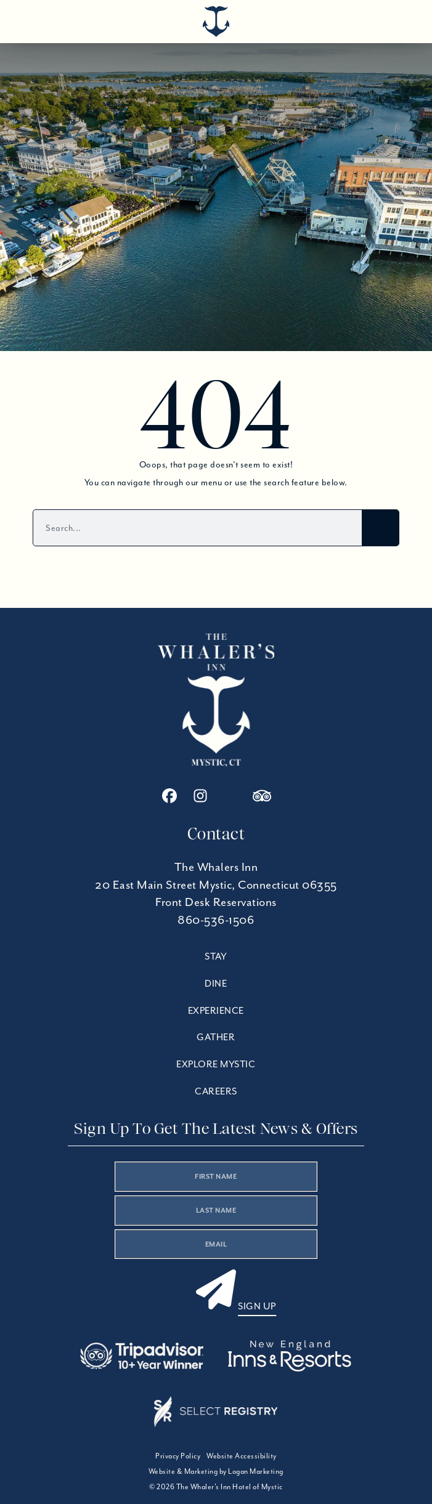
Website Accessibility (241, 1455)
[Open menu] (398, 18)
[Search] (380, 528)
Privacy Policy (177, 1455)
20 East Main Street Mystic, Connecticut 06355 (216, 884)
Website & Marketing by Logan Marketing (216, 1471)
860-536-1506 (215, 920)
